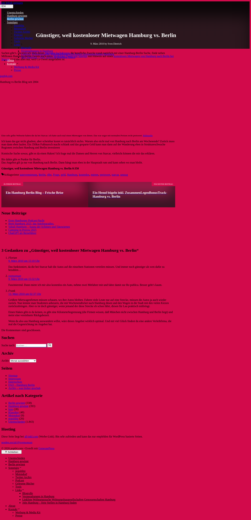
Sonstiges (13, 22)
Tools (17, 41)
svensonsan (14, 275)
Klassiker (13, 412)
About (10, 60)
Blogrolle (26, 47)
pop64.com (6, 76)
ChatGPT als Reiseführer (22, 233)
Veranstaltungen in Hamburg (37, 50)
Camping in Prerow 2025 (22, 229)
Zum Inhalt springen (11, 2)
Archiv (5, 360)
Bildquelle (148, 135)
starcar (115, 174)
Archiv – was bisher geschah (24, 388)
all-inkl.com (31, 436)
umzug (124, 174)
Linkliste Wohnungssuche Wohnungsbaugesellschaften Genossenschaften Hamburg (67, 54)
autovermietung (28, 174)
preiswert (105, 174)
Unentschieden (15, 12)
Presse (17, 70)
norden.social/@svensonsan (16, 442)
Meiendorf (20, 28)
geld (63, 174)
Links (18, 44)
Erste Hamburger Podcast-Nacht (26, 220)
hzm (10, 409)
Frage (56, 174)
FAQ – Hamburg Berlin (21, 385)
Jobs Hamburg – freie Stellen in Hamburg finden (48, 57)
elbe (49, 174)
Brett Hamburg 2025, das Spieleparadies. (31, 223)
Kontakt (13, 63)
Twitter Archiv (22, 31)
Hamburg (72, 174)
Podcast (18, 34)
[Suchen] (49, 345)
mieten (94, 174)
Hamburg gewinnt (17, 15)
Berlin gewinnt (15, 18)
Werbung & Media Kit (26, 66)
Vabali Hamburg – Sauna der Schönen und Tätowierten (39, 226)
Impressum (14, 378)
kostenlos (84, 174)
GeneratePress (47, 448)
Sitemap (12, 375)
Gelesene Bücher (23, 38)
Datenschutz (15, 381)
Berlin (42, 174)
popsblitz (19, 25)
